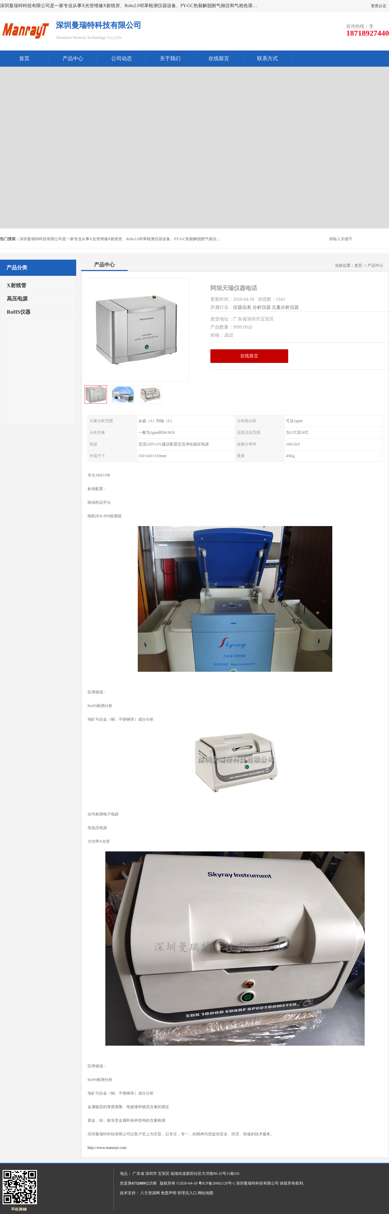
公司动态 (121, 58)
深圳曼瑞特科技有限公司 (257, 1183)
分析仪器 (262, 307)
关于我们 (170, 58)
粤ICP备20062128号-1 (216, 1183)
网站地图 (205, 1193)
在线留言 (218, 58)
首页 (24, 58)
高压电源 (17, 298)
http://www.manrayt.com (107, 1147)
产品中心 (73, 58)
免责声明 (168, 1193)
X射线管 (16, 285)
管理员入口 (187, 1193)
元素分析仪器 (285, 307)
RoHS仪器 (18, 312)
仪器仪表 (242, 307)
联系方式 (267, 58)
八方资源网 (150, 1193)
